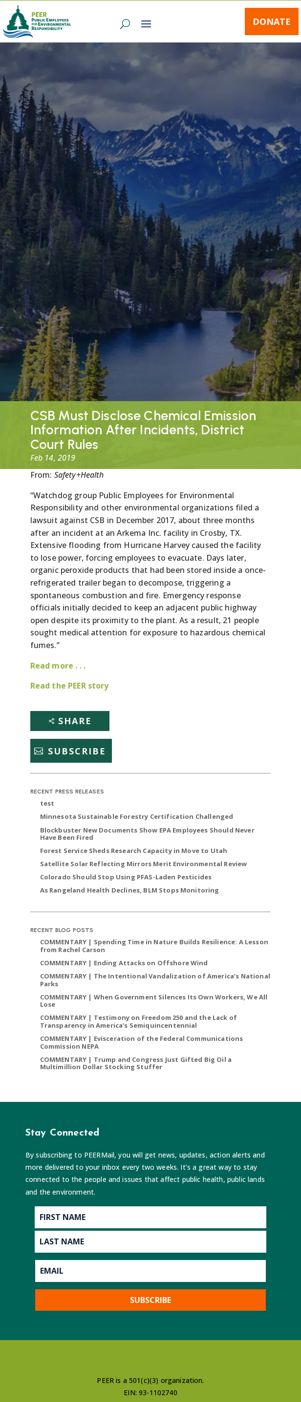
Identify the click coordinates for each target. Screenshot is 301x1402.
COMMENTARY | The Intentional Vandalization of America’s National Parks (155, 980)
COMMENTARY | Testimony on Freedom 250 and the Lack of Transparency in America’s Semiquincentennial (138, 1021)
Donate (272, 21)
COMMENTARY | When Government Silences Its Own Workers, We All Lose (154, 1001)
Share (75, 721)
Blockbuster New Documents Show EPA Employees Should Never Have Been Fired (147, 834)
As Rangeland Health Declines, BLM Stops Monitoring (129, 890)
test (47, 803)
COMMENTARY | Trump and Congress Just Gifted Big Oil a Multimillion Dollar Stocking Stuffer (136, 1063)
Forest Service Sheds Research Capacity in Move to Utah (134, 850)
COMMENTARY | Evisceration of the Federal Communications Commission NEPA (141, 1042)
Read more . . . (58, 665)
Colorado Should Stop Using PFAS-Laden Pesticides (126, 877)
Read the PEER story (69, 685)
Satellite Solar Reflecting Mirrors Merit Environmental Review (143, 863)
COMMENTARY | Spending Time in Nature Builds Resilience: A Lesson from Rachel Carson (154, 945)
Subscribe (77, 751)
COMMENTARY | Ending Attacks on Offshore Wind (124, 962)
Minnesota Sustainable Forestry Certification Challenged (137, 816)
